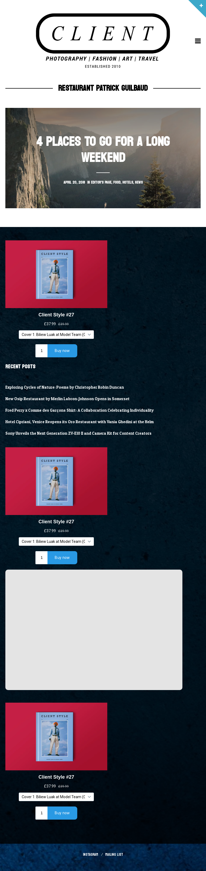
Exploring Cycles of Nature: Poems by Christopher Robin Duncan (64, 387)
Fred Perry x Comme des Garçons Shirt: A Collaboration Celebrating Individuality (79, 410)
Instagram (90, 854)
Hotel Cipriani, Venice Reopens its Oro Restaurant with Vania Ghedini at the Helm (79, 421)
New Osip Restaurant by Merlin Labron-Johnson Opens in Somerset (67, 398)
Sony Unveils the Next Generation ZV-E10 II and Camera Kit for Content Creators (78, 433)
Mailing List (114, 854)
